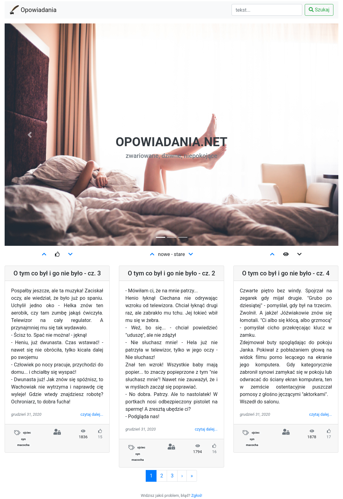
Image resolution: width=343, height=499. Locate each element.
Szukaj (319, 10)
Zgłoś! (196, 495)
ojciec (27, 432)
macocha (23, 445)
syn (23, 439)
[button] (30, 134)
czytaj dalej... (92, 414)
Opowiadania (38, 9)
